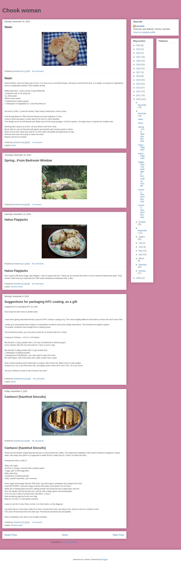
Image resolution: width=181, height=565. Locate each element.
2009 (138, 278)
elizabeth (140, 26)
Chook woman (21, 10)
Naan (8, 27)
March (141, 258)
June (141, 247)
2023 (138, 49)
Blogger (104, 559)
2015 (138, 80)
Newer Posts (11, 535)
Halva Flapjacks (16, 219)
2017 (138, 72)
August (142, 237)
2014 (138, 84)
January (142, 271)
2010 (138, 99)
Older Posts (118, 535)
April (141, 254)
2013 (138, 88)
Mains (13, 382)
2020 (138, 61)
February (142, 264)
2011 (138, 95)
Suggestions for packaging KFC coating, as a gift (41, 301)
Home (65, 535)
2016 (138, 76)
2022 (138, 53)
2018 (138, 68)
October (142, 222)
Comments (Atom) (70, 542)
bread (13, 145)
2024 (138, 45)
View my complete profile (144, 32)
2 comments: (37, 522)
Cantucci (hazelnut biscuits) (25, 396)
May (141, 251)
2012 (138, 91)
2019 (138, 64)
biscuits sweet (16, 287)
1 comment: (37, 204)
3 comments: (37, 142)
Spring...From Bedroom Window (28, 160)
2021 (138, 57)
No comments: (38, 71)
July (141, 243)
